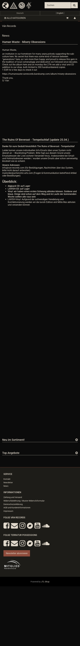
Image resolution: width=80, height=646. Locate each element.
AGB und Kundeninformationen (16, 507)
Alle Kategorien (15, 18)
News (5, 486)
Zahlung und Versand (12, 497)
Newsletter (8, 482)
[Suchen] (58, 5)
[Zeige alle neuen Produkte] (76, 439)
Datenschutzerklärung (13, 504)
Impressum (8, 511)
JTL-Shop (45, 582)
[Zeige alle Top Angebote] (76, 452)
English (60, 13)
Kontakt (6, 479)
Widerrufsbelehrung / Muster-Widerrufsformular (24, 501)
